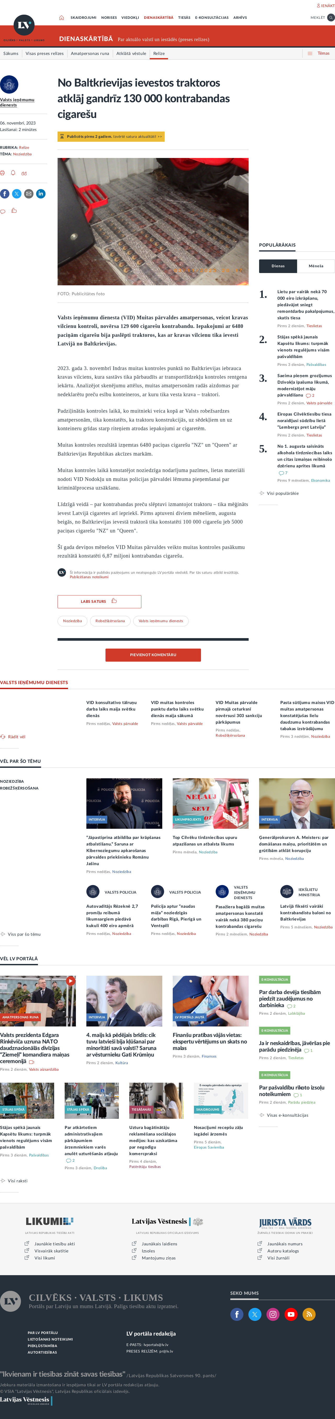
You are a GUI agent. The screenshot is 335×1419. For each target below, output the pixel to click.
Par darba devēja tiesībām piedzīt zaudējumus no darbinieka (290, 999)
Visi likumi (45, 1258)
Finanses (209, 1056)
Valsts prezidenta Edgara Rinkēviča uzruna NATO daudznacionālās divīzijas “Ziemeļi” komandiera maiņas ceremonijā (34, 1048)
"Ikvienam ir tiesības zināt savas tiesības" (62, 1374)
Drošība (100, 1168)
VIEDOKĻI (130, 18)
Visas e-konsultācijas (288, 1115)
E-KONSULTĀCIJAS (212, 18)
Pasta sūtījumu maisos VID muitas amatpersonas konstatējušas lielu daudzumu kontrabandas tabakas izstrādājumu (307, 716)
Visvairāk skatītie (52, 1251)
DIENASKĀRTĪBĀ (159, 18)
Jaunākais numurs (285, 1244)
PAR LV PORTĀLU (43, 1333)
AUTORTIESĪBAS (42, 1352)
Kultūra (121, 1063)
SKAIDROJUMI (84, 18)
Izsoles (148, 1251)
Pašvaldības (316, 365)
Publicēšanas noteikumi (89, 577)
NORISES (109, 18)
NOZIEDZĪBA (12, 782)
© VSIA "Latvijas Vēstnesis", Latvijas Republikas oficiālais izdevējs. (65, 1391)
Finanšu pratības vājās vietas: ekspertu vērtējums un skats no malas (210, 1041)
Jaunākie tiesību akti (55, 1244)
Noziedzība (22, 154)
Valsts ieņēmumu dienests (161, 621)
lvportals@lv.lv (156, 1345)
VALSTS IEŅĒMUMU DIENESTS (34, 682)
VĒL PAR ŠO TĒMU (20, 761)
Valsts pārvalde (319, 403)
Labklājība (296, 1013)
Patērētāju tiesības (145, 1167)
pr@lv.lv (166, 1351)
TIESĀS (184, 18)
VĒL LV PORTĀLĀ (19, 959)
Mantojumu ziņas (159, 1258)
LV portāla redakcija (151, 1334)
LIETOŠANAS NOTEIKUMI (50, 1339)
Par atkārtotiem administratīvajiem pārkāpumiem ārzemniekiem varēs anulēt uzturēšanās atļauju (91, 1141)
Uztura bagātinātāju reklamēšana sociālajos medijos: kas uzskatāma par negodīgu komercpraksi (153, 1141)
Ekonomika (320, 481)
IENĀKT (328, 6)
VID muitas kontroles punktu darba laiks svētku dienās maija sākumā (177, 709)
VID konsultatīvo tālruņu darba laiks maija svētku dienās (111, 709)
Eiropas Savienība (209, 1147)
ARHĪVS (240, 18)
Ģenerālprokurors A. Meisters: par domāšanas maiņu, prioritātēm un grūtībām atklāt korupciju (294, 844)
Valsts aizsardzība (44, 1069)
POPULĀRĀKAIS (277, 245)
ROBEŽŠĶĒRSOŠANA (19, 788)
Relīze (24, 148)
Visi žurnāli (278, 1258)
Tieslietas (314, 326)
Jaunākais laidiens (159, 1244)
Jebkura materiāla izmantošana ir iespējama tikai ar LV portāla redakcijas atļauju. (79, 1385)
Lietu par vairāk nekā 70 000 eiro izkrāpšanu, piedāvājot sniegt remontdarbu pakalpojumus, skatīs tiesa (306, 305)
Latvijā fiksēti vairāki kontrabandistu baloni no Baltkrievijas (305, 913)
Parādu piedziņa (302, 1102)
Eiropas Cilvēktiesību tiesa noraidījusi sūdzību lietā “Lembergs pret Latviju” (304, 420)
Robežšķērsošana (110, 621)
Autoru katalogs (283, 1251)
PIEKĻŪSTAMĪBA (42, 1346)
